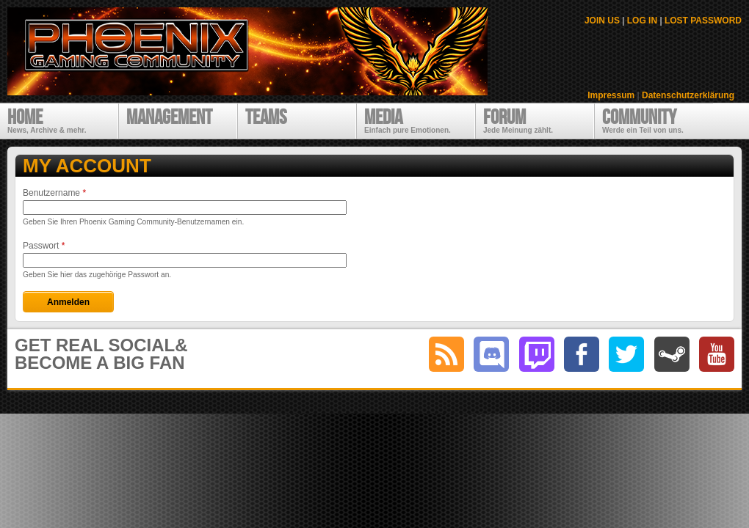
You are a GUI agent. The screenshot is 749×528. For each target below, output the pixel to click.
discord (491, 354)
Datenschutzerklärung (688, 95)
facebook (581, 354)
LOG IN (642, 20)
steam (672, 354)
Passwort (44, 246)
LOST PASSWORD (703, 20)
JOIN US (602, 20)
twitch (536, 354)
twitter (626, 354)
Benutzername (54, 193)
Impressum (610, 95)
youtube (716, 354)
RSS (446, 354)
